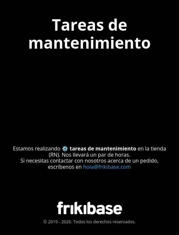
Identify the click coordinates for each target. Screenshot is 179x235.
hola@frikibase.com (107, 166)
